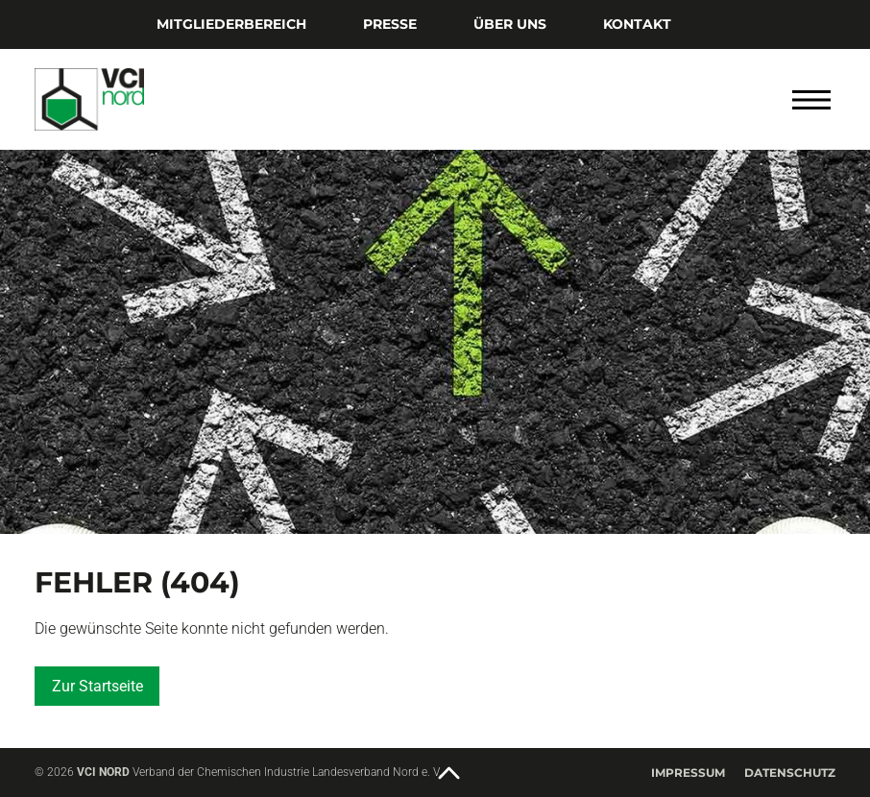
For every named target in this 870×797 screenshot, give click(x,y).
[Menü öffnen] (811, 100)
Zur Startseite (97, 686)
